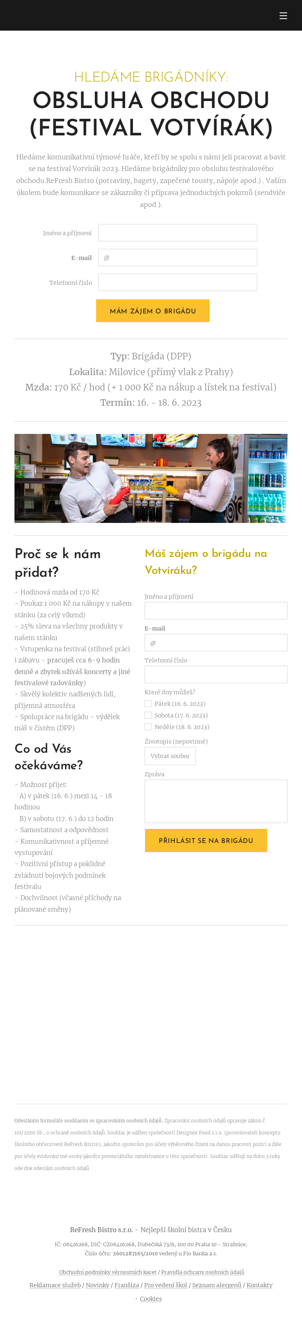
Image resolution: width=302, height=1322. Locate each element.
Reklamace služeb (55, 1285)
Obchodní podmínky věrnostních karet (107, 1272)
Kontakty (259, 1285)
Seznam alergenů (217, 1285)
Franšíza (126, 1285)
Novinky (97, 1285)
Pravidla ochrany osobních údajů (202, 1272)
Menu (283, 15)
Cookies (151, 1299)
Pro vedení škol (165, 1285)
